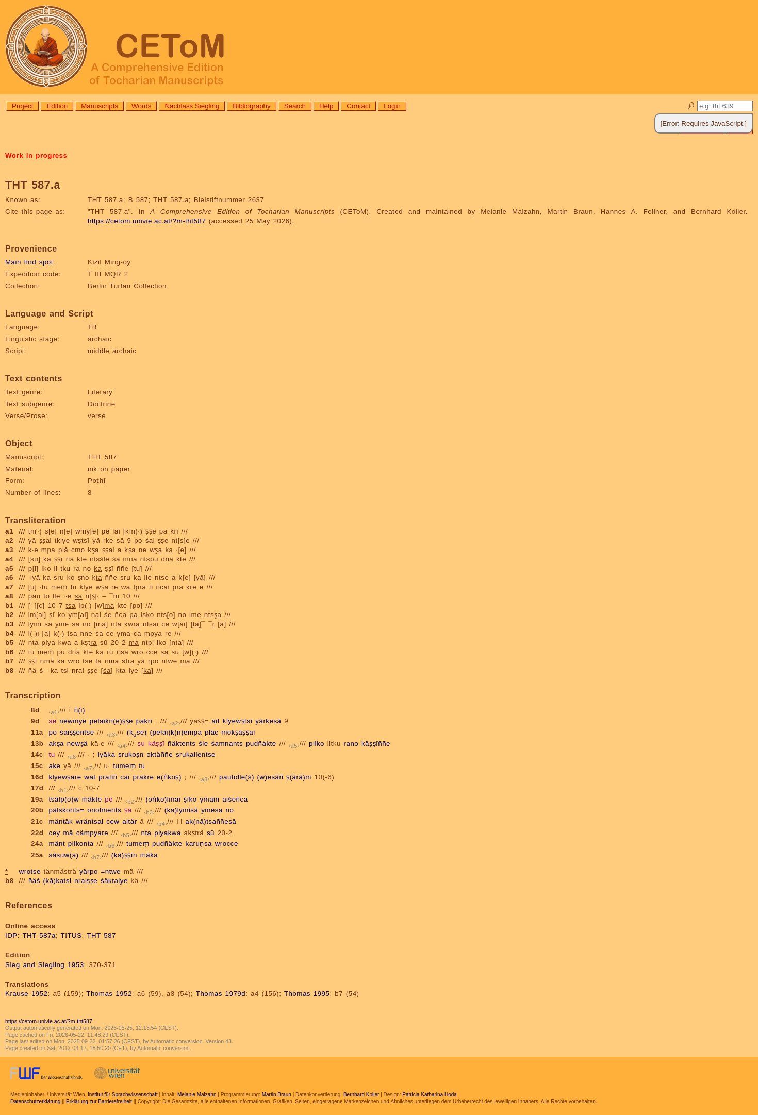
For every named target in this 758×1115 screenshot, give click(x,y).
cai (125, 777)
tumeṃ (124, 766)
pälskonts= (66, 810)
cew (112, 821)
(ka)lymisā (181, 810)
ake (54, 766)
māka (149, 855)
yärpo (88, 871)
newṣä (77, 743)
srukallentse (196, 754)
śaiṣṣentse (77, 732)
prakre (143, 777)
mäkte (92, 799)
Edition (57, 106)
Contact (358, 106)
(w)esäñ (270, 777)
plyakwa (167, 833)
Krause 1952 (26, 993)
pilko (316, 743)
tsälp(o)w (63, 799)
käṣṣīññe (375, 743)
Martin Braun (276, 1094)
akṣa (56, 743)
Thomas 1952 (109, 993)
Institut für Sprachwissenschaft (123, 1094)
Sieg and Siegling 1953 (44, 965)
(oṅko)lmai (162, 799)
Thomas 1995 (307, 993)
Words (141, 106)
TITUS (71, 935)
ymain (209, 799)
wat (89, 777)
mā (68, 833)
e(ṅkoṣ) (169, 777)
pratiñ (107, 777)
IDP (11, 935)
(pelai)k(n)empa (176, 732)
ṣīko (190, 799)
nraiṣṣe (85, 881)
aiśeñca (235, 799)
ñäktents (181, 743)
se (52, 721)
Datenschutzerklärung (35, 1101)
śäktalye (114, 881)
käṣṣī (156, 743)
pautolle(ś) (236, 777)
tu (51, 754)
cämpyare (92, 833)
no (230, 810)
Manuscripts (99, 106)
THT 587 (101, 935)
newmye (73, 721)
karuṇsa (198, 843)
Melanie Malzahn (197, 1094)
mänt (56, 843)
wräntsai (90, 821)
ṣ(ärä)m (298, 777)
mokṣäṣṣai (238, 732)
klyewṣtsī (238, 721)
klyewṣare (64, 777)
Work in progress (36, 155)
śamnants (227, 743)
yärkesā (268, 721)
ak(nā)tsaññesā (210, 821)
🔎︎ (690, 106)
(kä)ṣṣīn (124, 855)
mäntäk (60, 821)
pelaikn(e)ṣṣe (111, 721)
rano (351, 743)
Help (326, 106)
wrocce (226, 843)
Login (392, 106)
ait (215, 721)
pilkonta (81, 843)
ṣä (127, 810)
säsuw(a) (63, 855)
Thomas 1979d (220, 993)
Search (295, 106)
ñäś (34, 881)
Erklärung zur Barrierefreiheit (99, 1101)
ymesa (212, 810)
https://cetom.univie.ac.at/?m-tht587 (147, 221)
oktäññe (159, 754)
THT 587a (39, 935)
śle (203, 743)
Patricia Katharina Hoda (429, 1094)
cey (54, 833)
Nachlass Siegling (191, 106)
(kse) (137, 732)
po (52, 732)
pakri (144, 721)
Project (22, 106)
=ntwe (111, 871)
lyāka (107, 754)
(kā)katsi (57, 881)
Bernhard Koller (361, 1094)
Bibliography (251, 106)
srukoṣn (131, 754)
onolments (104, 810)
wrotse (30, 871)
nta (146, 833)
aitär (129, 821)
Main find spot (29, 262)
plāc (211, 732)
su (141, 743)
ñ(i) (79, 710)
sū (211, 833)
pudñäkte (261, 743)
